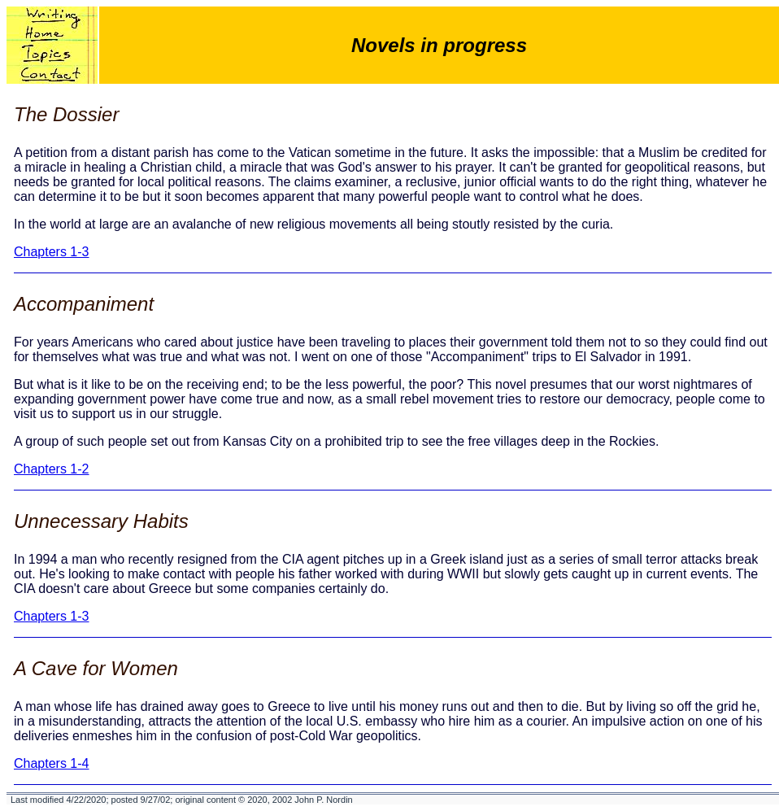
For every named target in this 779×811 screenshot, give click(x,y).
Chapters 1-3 (51, 252)
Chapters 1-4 (51, 763)
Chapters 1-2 (51, 469)
